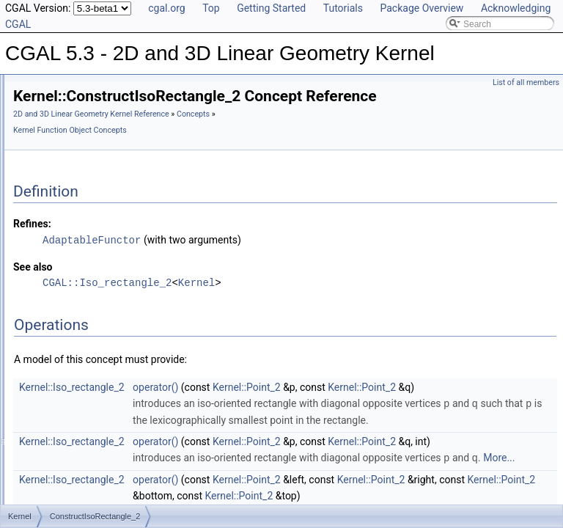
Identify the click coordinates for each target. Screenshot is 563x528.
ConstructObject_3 (96, 490)
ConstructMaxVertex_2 (104, 361)
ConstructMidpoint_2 (100, 394)
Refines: (215, 244)
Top (211, 8)
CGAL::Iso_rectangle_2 (290, 302)
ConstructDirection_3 (101, 216)
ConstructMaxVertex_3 (104, 378)
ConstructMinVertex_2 (103, 426)
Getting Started (271, 8)
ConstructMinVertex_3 (103, 442)
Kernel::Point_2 (430, 407)
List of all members (526, 82)
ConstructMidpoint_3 (100, 410)
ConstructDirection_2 (101, 200)
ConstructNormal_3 (98, 458)
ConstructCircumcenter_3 (110, 136)
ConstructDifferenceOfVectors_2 (123, 168)
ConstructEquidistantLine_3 (114, 265)
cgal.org (166, 8)
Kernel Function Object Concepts (293, 150)
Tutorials (343, 8)
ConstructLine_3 (92, 345)
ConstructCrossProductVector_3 (122, 152)
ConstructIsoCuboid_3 (103, 281)
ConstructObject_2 (96, 474)
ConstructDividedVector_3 (111, 248)
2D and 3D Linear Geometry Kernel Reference (274, 134)
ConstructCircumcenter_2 (110, 119)
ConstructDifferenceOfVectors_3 (123, 184)
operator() (338, 407)
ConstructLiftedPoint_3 (104, 313)
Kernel (379, 302)
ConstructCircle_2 (95, 87)
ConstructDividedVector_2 (111, 232)
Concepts (212, 150)
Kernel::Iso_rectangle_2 (255, 407)
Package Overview (421, 8)
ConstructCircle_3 (95, 103)
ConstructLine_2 (92, 329)
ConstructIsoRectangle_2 (109, 297)
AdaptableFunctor (275, 260)
